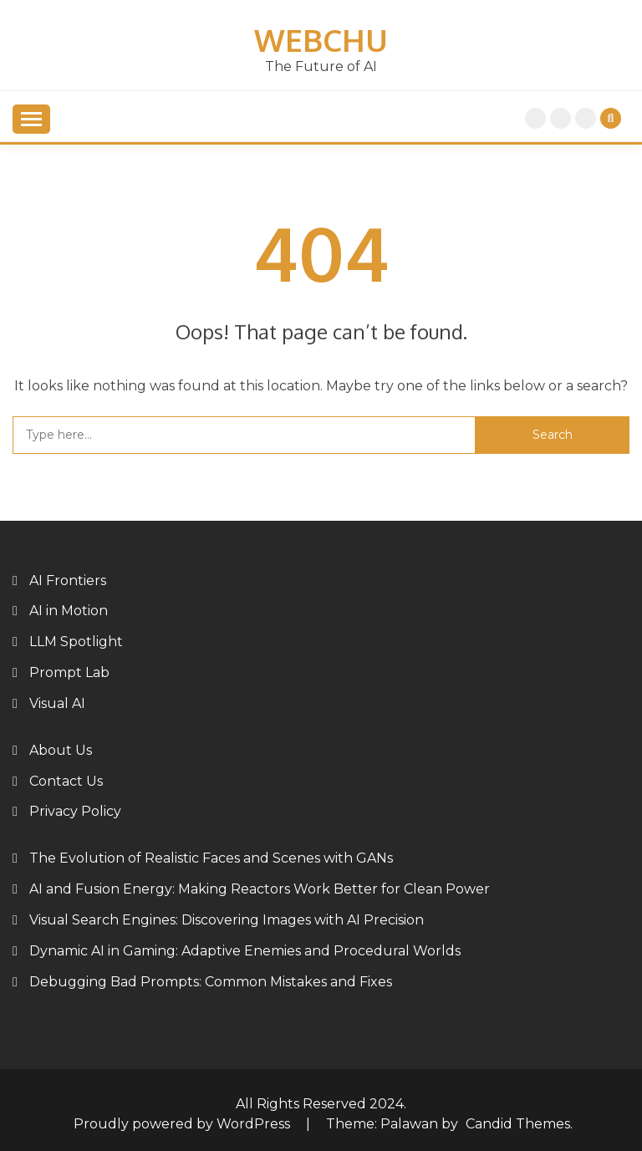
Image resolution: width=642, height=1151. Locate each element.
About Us (585, 118)
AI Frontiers (67, 580)
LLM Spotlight (76, 641)
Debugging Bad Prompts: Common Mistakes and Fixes (210, 982)
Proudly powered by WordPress (183, 1124)
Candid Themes (518, 1124)
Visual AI (57, 703)
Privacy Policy (560, 118)
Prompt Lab (69, 672)
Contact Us (66, 781)
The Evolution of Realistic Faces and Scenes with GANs (211, 858)
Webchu (321, 39)
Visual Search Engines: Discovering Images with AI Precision (226, 920)
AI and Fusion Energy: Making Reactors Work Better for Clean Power (259, 889)
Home (535, 118)
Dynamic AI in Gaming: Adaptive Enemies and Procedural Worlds (245, 951)
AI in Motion (68, 611)
